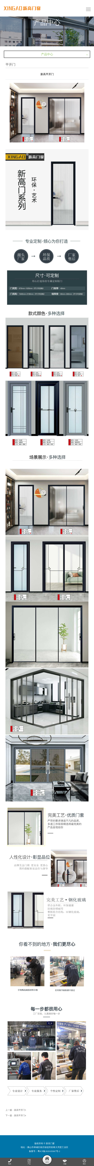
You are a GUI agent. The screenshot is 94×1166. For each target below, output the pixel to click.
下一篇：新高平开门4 (15, 1115)
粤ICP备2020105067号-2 (49, 1151)
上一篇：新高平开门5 (15, 1110)
